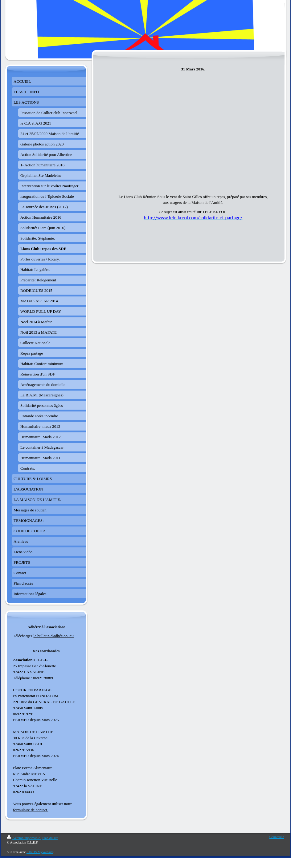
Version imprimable (24, 838)
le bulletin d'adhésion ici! (54, 636)
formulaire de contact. (30, 810)
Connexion (276, 837)
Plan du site (50, 838)
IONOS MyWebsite (40, 852)
